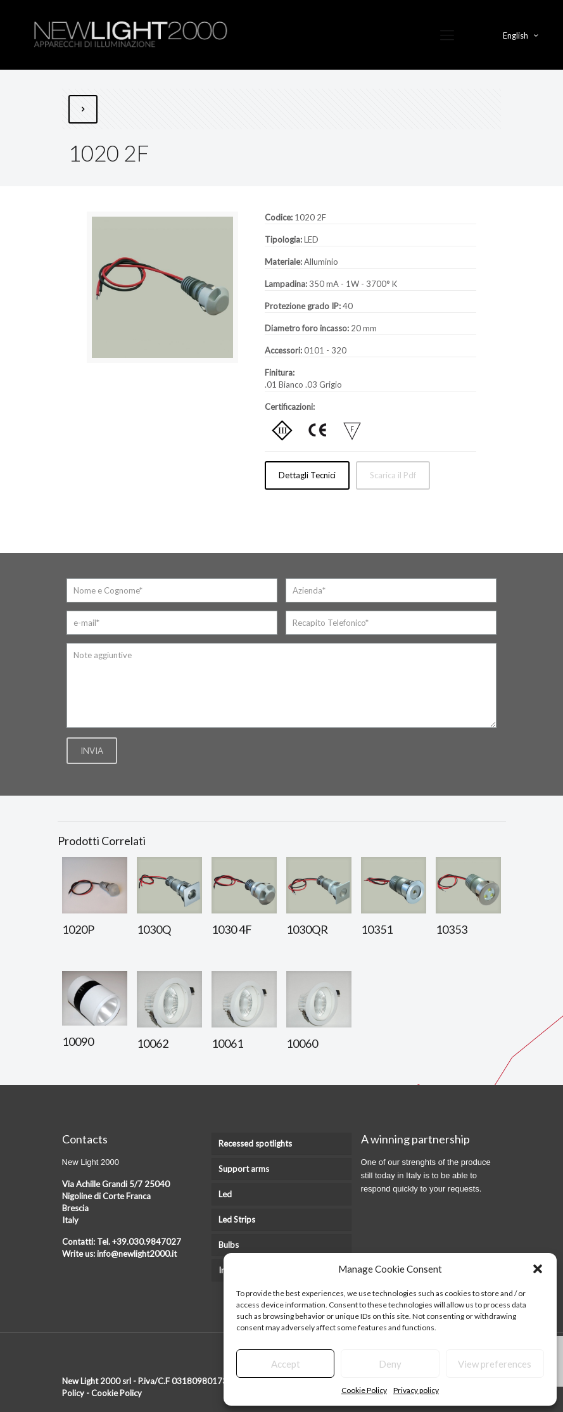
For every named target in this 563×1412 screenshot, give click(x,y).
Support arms (243, 1169)
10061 (227, 1043)
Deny (390, 1364)
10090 (78, 1041)
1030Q (154, 929)
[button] (537, 1269)
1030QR (307, 929)
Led (225, 1194)
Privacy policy (416, 1390)
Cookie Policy (364, 1390)
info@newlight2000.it (137, 1254)
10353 (451, 929)
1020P (78, 929)
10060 (302, 1043)
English (521, 35)
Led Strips (236, 1219)
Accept (285, 1364)
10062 (152, 1043)
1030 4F (232, 929)
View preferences (494, 1364)
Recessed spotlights (255, 1143)
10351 (377, 929)
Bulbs (228, 1245)
